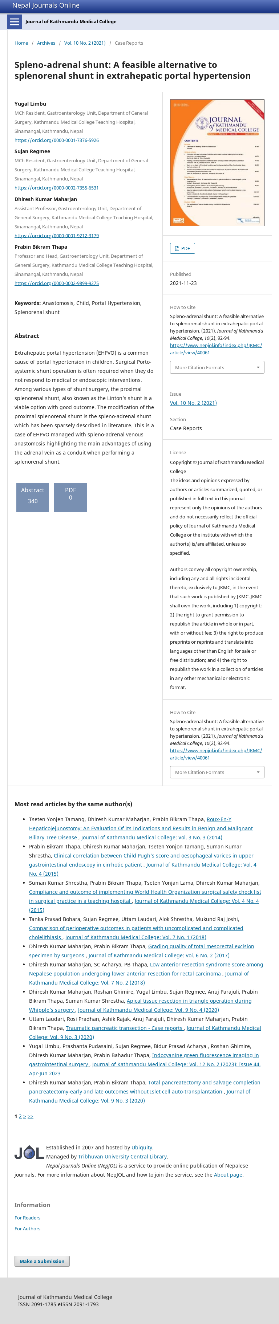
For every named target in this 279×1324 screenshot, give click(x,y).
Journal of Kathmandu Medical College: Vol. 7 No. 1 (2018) (135, 937)
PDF (185, 248)
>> (30, 1116)
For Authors (27, 1228)
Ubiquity (142, 1147)
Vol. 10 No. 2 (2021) (85, 43)
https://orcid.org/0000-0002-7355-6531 (57, 187)
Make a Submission (42, 1261)
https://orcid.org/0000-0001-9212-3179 (57, 235)
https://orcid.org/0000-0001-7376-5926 (57, 140)
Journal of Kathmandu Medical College (71, 21)
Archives (46, 43)
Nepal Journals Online (46, 5)
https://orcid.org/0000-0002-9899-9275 (57, 283)
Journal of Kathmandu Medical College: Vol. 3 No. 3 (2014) (151, 837)
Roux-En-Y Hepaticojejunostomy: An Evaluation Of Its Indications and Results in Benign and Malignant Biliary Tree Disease (141, 828)
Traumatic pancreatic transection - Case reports (125, 1027)
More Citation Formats (199, 367)
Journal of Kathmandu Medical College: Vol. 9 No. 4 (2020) (148, 1009)
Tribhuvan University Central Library (122, 1156)
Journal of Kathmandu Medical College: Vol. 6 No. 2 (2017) (159, 955)
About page (228, 1174)
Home (21, 43)
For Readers (27, 1217)
